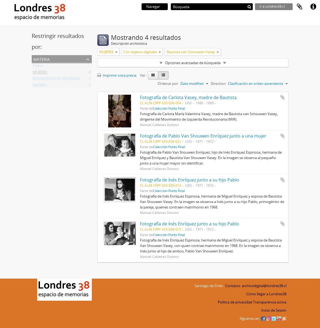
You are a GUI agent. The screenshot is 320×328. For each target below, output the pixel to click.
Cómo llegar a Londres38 (266, 293)
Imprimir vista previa (116, 75)
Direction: (218, 83)
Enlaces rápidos (313, 7)
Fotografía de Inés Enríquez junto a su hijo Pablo (189, 180)
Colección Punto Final (169, 108)
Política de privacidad (235, 302)
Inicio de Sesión (273, 310)
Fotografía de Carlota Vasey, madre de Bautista (188, 97)
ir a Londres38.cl (272, 6)
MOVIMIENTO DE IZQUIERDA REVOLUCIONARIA (71, 79)
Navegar (153, 6)
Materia (41, 58)
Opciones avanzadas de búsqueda (193, 62)
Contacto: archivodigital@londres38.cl (255, 285)
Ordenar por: (168, 83)
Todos (38, 66)
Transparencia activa (269, 302)
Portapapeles (299, 7)
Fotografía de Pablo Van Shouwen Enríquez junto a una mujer (203, 136)
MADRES (40, 86)
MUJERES (40, 73)
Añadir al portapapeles (282, 97)
